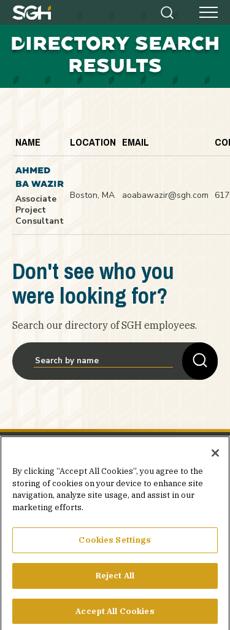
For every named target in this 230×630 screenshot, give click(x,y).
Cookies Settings (115, 547)
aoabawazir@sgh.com (165, 195)
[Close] (215, 460)
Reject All (115, 583)
